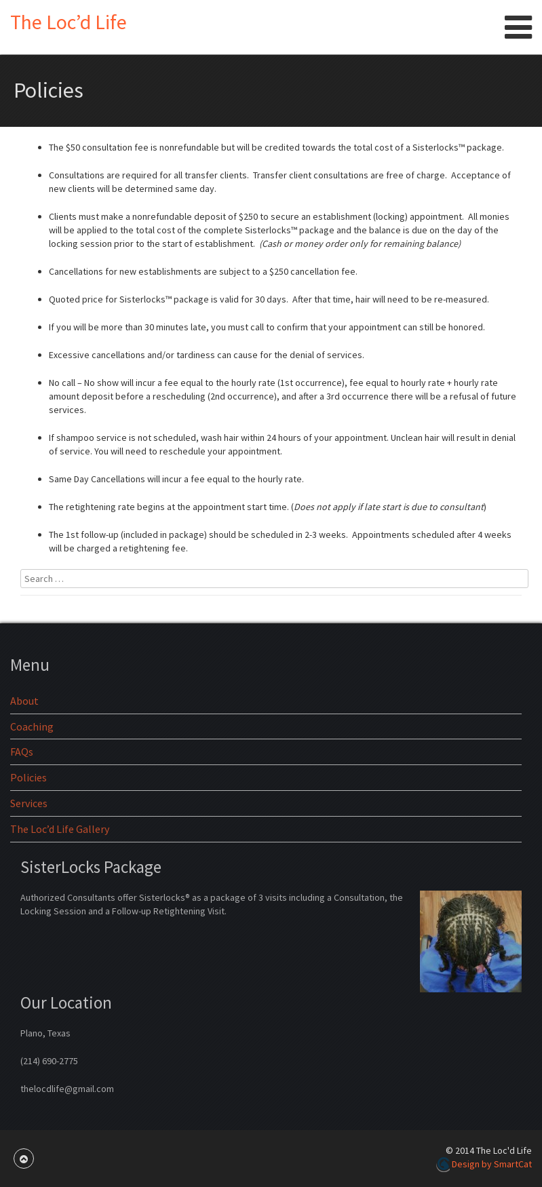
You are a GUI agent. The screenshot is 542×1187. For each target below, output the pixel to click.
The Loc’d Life (68, 22)
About (24, 700)
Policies (28, 777)
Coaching (32, 726)
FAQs (21, 751)
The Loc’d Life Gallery (59, 829)
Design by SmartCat (484, 1164)
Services (28, 803)
